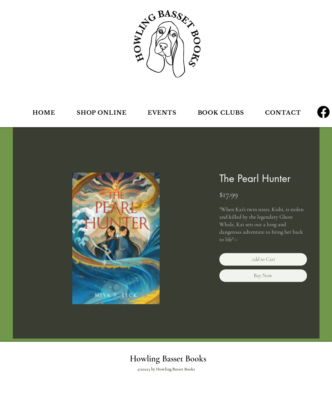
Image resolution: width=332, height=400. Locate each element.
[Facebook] (323, 112)
